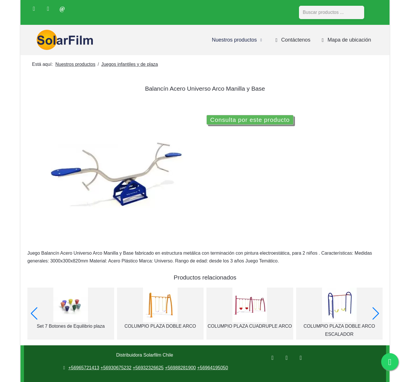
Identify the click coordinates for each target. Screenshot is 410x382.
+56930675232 (116, 367)
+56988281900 (180, 367)
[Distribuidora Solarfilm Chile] (63, 40)
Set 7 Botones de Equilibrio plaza (71, 326)
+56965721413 (83, 367)
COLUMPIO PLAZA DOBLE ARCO (160, 326)
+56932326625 (148, 367)
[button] (34, 313)
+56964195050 (212, 367)
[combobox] (331, 12)
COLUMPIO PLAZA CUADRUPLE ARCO (250, 326)
